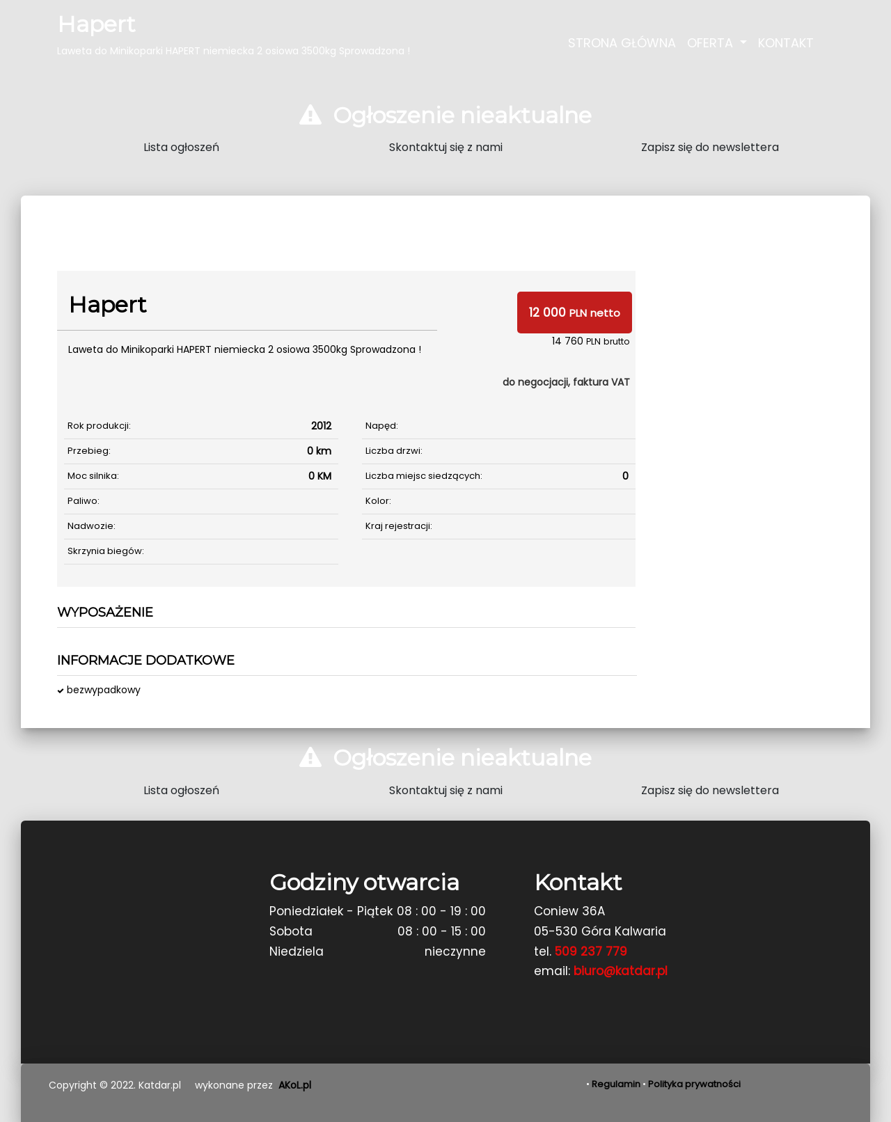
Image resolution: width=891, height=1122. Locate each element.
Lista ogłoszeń (181, 147)
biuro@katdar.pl (621, 971)
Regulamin (616, 1084)
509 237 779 (591, 951)
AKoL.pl (294, 1085)
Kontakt (786, 43)
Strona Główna (622, 43)
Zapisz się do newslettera (710, 147)
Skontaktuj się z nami (446, 147)
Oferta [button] (711, 43)
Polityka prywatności (694, 1084)
